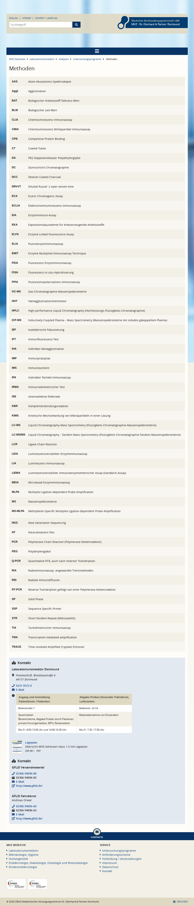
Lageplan (31, 742)
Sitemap (26, 18)
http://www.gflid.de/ (29, 786)
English (13, 18)
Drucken (180, 901)
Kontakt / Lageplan (46, 18)
